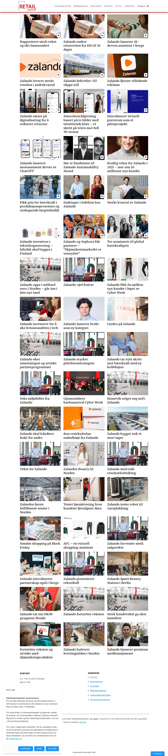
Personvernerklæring (100, 699)
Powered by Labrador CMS (84, 752)
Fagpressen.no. (15, 739)
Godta (39, 749)
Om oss (118, 6)
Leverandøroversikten (100, 695)
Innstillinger (157, 754)
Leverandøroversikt (62, 6)
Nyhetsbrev (130, 6)
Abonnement (96, 6)
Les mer (82, 722)
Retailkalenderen (81, 6)
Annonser (108, 6)
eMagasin (141, 6)
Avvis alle (52, 749)
